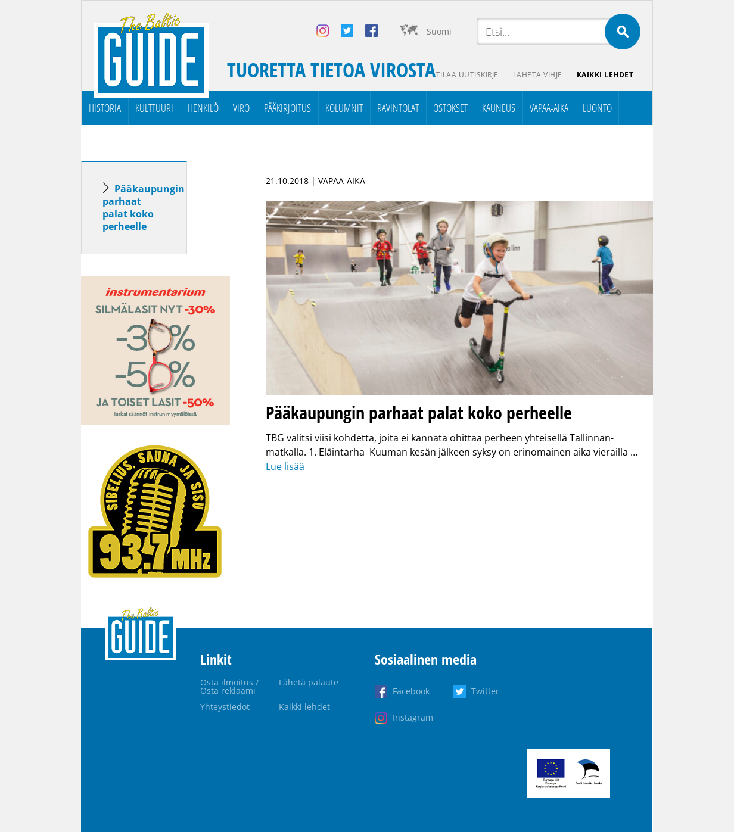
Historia (105, 108)
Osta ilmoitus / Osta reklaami (229, 686)
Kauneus (498, 108)
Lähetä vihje (537, 75)
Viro (241, 108)
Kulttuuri (154, 108)
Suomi (439, 31)
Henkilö (203, 108)
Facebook (411, 691)
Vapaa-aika (549, 108)
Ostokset (450, 108)
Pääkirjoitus (287, 108)
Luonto (597, 108)
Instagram (413, 717)
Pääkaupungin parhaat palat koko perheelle (143, 207)
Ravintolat (398, 108)
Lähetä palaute (308, 682)
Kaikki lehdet (605, 75)
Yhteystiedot (225, 706)
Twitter (485, 691)
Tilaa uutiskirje (467, 75)
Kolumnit (344, 108)
